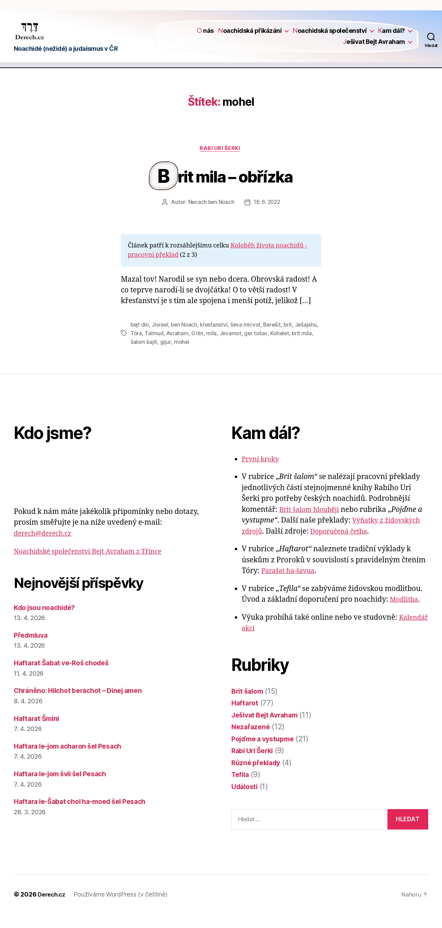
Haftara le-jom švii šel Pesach (65, 788)
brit (292, 339)
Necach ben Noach (210, 217)
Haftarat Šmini (38, 732)
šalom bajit (167, 356)
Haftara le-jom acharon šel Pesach (73, 760)
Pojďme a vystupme (265, 753)
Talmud (180, 348)
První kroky (262, 473)
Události (245, 800)
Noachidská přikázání (249, 35)
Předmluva (32, 649)
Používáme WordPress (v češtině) (124, 908)
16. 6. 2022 (267, 217)
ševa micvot (248, 339)
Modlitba (405, 614)
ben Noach (185, 339)
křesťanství (216, 339)
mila (237, 348)
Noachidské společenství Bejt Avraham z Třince (95, 566)
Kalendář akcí (265, 642)
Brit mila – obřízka (226, 189)
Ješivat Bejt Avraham (374, 46)
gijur (189, 356)
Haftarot (245, 717)
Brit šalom (248, 705)
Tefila (241, 789)
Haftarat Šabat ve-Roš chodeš (65, 677)
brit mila (141, 356)
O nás (205, 35)
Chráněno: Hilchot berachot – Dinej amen (84, 705)
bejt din (140, 339)
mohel (205, 356)
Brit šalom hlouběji (312, 523)
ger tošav (283, 348)
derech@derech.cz (45, 547)
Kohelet (307, 348)
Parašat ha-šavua (290, 585)
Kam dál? (391, 35)
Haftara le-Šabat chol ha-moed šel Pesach (86, 816)
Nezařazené (251, 741)
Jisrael (160, 339)
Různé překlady (257, 776)
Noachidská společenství (329, 35)
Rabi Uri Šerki (221, 159)
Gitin (224, 348)
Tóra (161, 348)
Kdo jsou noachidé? (48, 621)
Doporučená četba (344, 545)
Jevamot (257, 348)
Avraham (203, 348)
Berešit (276, 339)
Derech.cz (53, 908)
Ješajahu (142, 348)
